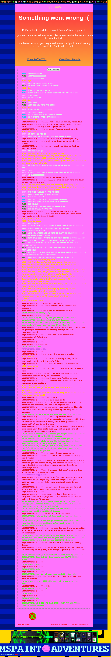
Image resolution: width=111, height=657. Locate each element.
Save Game (56, 624)
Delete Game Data (86, 624)
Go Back (29, 624)
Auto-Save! (66, 624)
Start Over (22, 624)
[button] (55, 1)
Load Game (76, 624)
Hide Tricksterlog (55, 69)
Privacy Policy (20, 654)
